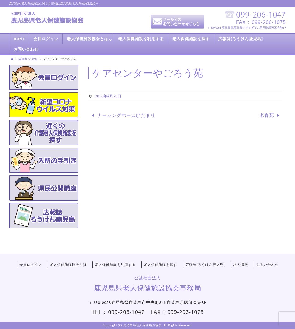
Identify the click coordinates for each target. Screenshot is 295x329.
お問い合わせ (267, 264)
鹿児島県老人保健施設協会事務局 (147, 288)
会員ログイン (30, 264)
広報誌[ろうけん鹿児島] (205, 264)
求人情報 (240, 264)
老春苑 (271, 115)
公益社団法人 (147, 278)
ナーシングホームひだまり (122, 115)
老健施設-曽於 (28, 59)
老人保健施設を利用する (115, 264)
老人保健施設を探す (160, 264)
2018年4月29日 (108, 96)
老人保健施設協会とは (68, 264)
